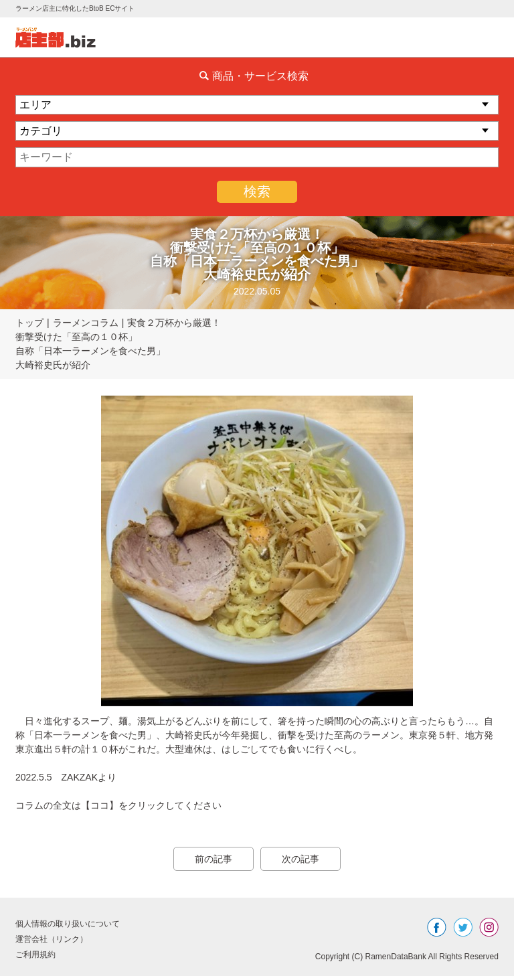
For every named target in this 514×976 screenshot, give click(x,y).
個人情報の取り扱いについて (67, 923)
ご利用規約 (35, 954)
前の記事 (213, 858)
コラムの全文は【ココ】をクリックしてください (118, 805)
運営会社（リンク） (51, 939)
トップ (29, 322)
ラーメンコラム (85, 322)
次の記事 (300, 858)
